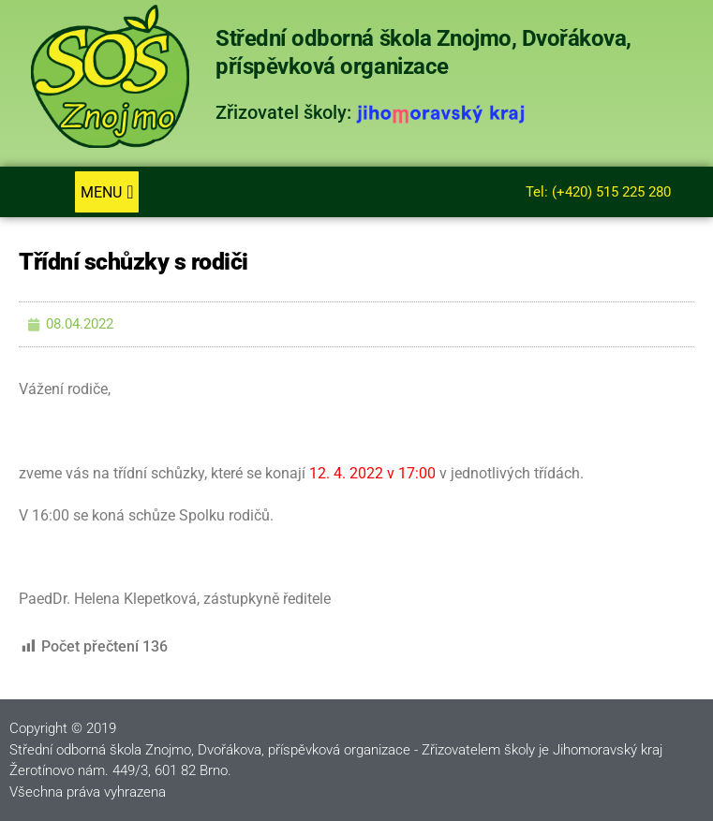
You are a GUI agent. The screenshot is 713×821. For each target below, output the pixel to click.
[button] (106, 192)
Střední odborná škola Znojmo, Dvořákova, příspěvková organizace (423, 52)
